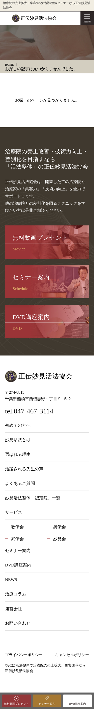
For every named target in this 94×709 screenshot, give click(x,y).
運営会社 (13, 608)
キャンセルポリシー (72, 655)
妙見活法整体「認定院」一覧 (32, 498)
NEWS (11, 579)
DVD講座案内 (77, 703)
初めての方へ (18, 425)
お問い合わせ (18, 623)
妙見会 (59, 538)
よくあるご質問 (20, 483)
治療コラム (15, 594)
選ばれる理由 (18, 454)
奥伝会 (59, 527)
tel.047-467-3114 (29, 411)
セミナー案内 (47, 703)
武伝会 (17, 538)
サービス (13, 512)
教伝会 (17, 527)
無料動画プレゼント (16, 703)
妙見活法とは (18, 439)
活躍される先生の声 (24, 469)
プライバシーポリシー (24, 655)
